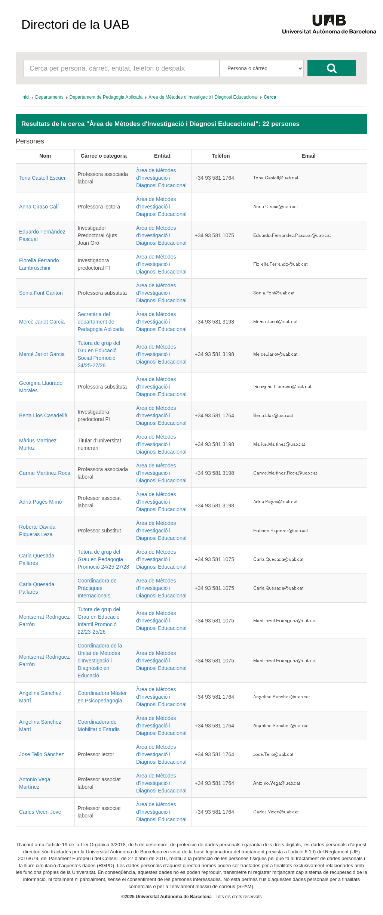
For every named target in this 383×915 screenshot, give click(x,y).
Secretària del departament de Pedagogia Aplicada (101, 321)
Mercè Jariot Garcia (42, 322)
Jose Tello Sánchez (41, 754)
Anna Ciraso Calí (39, 207)
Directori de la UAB (75, 24)
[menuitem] (25, 97)
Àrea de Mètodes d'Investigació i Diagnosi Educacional (161, 177)
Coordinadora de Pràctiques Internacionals (97, 588)
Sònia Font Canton (41, 293)
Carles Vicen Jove (40, 812)
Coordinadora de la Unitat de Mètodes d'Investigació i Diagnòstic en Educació (100, 660)
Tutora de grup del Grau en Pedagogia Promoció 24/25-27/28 (103, 559)
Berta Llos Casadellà (43, 415)
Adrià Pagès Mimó (40, 502)
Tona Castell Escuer (42, 178)
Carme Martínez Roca (44, 473)
